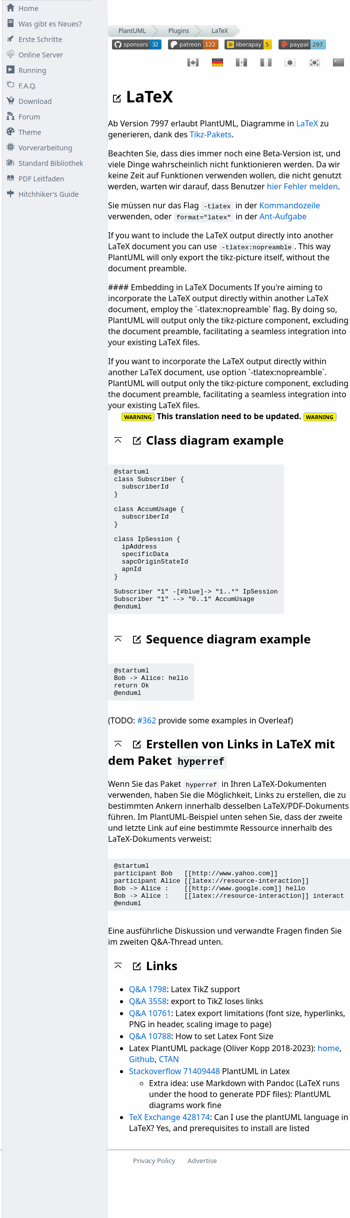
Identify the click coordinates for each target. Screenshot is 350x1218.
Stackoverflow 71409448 (174, 1114)
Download (27, 101)
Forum (21, 116)
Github (141, 1102)
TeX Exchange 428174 (169, 1160)
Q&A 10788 (150, 1079)
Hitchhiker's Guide (40, 194)
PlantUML (132, 30)
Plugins (178, 30)
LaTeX (220, 30)
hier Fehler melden (302, 186)
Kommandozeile (290, 205)
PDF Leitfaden (33, 178)
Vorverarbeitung (37, 147)
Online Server (32, 54)
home (329, 1091)
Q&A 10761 (150, 1056)
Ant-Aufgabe (283, 216)
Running (24, 70)
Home (20, 8)
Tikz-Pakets (211, 134)
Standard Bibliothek (43, 163)
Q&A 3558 (147, 1044)
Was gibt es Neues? (42, 23)
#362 (147, 754)
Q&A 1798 (147, 1032)
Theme (21, 132)
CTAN (169, 1102)
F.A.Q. (19, 85)
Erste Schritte (32, 39)
